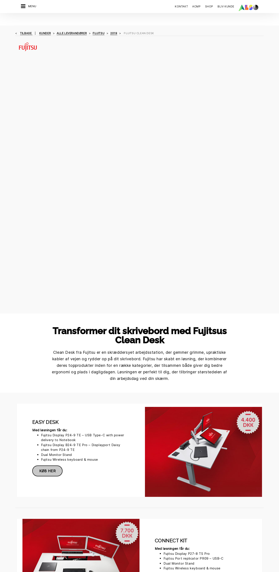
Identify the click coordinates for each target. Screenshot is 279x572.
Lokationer (65, 520)
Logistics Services (30, 520)
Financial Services (30, 505)
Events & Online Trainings (115, 523)
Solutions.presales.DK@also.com (139, 460)
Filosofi (62, 535)
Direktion (63, 497)
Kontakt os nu (201, 509)
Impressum (149, 557)
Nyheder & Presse (70, 528)
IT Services (25, 512)
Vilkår (164, 557)
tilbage (26, 20)
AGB (174, 557)
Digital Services (28, 497)
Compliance (65, 512)
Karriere (63, 505)
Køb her (47, 214)
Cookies (104, 557)
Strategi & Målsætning (72, 543)
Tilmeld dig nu (201, 541)
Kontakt (181, 6)
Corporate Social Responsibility (109, 507)
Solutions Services (30, 528)
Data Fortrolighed (125, 557)
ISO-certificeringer (110, 516)
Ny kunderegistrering (112, 531)
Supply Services (29, 535)
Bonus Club (105, 497)
